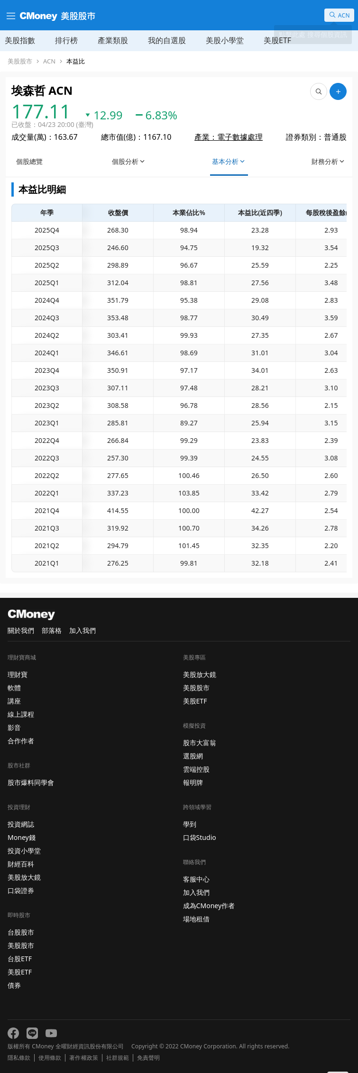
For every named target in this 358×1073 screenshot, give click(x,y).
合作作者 (21, 740)
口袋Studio (199, 837)
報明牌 (193, 782)
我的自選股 (167, 40)
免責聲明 (148, 1058)
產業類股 (113, 40)
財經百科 (21, 863)
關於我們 (21, 630)
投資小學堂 (24, 850)
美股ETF (277, 40)
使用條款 (49, 1058)
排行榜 (66, 40)
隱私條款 (19, 1058)
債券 (14, 985)
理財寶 (18, 674)
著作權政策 (83, 1058)
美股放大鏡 (24, 877)
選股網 (193, 755)
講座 (14, 700)
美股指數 (20, 40)
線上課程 (21, 714)
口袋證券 (21, 890)
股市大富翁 (199, 742)
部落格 (52, 630)
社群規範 (117, 1058)
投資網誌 (21, 824)
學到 (189, 824)
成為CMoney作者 (209, 905)
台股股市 (21, 932)
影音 (14, 727)
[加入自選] (338, 91)
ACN (49, 61)
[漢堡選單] (10, 15)
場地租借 (196, 918)
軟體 (14, 687)
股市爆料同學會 (31, 782)
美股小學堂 (225, 40)
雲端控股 (196, 769)
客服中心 (196, 879)
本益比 (75, 61)
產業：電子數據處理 (228, 137)
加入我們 (82, 630)
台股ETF (20, 958)
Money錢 (22, 837)
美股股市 (20, 61)
